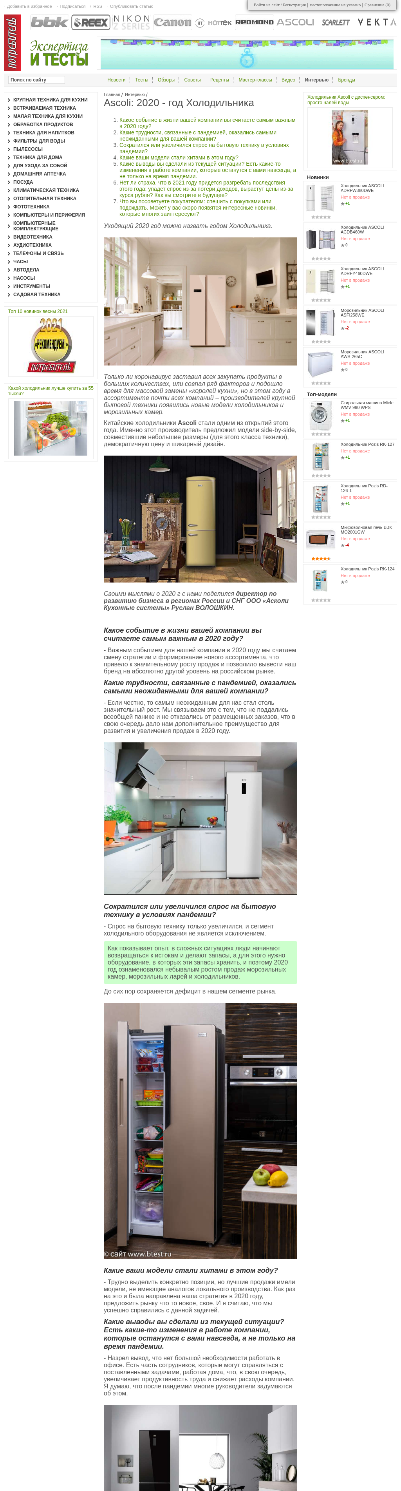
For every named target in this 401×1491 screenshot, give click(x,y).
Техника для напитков (43, 133)
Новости (116, 80)
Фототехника (31, 207)
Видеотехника (32, 237)
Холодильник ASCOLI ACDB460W (362, 229)
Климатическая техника (46, 190)
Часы (20, 261)
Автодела (26, 270)
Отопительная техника (44, 198)
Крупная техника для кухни (50, 100)
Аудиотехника (32, 245)
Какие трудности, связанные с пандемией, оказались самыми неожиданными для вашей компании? (197, 135)
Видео (288, 80)
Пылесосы (28, 149)
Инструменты (31, 286)
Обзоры (166, 80)
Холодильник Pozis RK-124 (368, 568)
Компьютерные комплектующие (35, 226)
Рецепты (219, 80)
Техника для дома (37, 157)
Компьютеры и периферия (49, 215)
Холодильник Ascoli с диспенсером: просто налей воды (346, 99)
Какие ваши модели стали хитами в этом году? (178, 157)
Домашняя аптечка (39, 174)
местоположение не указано (335, 4)
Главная (112, 94)
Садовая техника (37, 294)
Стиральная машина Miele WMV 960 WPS (367, 405)
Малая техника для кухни (48, 116)
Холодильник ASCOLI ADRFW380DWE (362, 188)
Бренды (346, 80)
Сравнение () (377, 4)
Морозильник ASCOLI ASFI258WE (362, 312)
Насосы (24, 278)
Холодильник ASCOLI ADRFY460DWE (362, 271)
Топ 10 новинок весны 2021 (38, 311)
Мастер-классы (255, 80)
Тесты (141, 80)
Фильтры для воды (39, 141)
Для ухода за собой (40, 165)
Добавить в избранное (29, 6)
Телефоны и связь (38, 253)
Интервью (135, 94)
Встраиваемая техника (44, 108)
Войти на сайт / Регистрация (280, 4)
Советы (192, 80)
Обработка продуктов (43, 124)
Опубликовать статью (131, 6)
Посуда (23, 182)
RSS (97, 6)
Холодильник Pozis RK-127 (368, 444)
